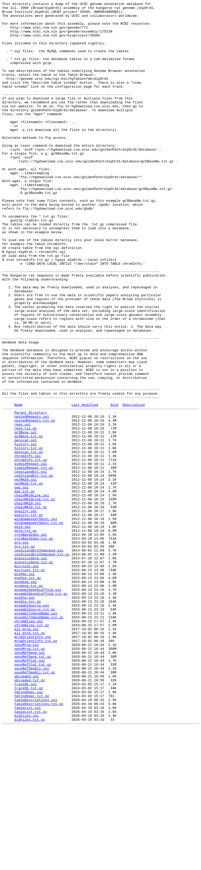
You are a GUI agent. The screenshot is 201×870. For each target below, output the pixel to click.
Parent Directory (30, 493)
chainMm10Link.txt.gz (34, 597)
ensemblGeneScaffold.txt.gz (41, 710)
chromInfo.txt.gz (30, 550)
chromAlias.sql (28, 743)
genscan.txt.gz (28, 540)
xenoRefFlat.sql (29, 791)
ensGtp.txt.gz (27, 720)
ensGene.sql (25, 696)
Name (18, 484)
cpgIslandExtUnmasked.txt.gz (42, 663)
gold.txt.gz (25, 635)
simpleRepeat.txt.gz (33, 559)
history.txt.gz (28, 536)
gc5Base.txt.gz (28, 521)
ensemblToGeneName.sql (35, 734)
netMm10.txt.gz (28, 578)
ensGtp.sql (24, 715)
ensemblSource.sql (31, 725)
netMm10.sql (25, 573)
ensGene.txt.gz (28, 701)
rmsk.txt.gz (25, 512)
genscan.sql (25, 526)
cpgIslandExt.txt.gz (33, 569)
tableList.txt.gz (30, 852)
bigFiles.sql (26, 857)
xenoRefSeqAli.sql (31, 800)
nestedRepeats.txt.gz (34, 503)
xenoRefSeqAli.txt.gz (34, 805)
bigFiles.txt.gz (29, 862)
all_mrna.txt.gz (29, 758)
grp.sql (21, 649)
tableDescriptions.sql (35, 838)
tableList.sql (27, 847)
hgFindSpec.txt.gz (31, 833)
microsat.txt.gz (29, 682)
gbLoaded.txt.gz (29, 814)
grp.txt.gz (24, 654)
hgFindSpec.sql (28, 828)
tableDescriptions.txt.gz (38, 843)
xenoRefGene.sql (29, 781)
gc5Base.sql (25, 517)
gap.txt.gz (24, 588)
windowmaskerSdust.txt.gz (38, 625)
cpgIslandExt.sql (30, 564)
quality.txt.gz (28, 616)
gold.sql (22, 630)
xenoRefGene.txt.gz (32, 786)
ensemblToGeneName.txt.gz (38, 739)
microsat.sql (26, 677)
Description (133, 484)
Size (114, 484)
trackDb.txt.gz (28, 824)
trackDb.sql (25, 819)
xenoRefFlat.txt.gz (32, 795)
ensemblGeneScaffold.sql (37, 706)
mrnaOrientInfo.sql (32, 762)
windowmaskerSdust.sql (35, 621)
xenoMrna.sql (26, 772)
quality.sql (25, 611)
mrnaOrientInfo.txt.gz (35, 767)
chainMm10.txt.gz (30, 606)
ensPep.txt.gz (27, 691)
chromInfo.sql (27, 545)
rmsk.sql (22, 507)
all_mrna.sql (26, 753)
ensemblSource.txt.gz (34, 729)
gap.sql (21, 583)
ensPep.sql (24, 687)
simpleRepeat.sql (30, 555)
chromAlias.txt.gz (31, 748)
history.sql (25, 531)
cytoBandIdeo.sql (30, 640)
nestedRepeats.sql (31, 498)
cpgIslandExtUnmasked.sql (38, 658)
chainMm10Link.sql (31, 592)
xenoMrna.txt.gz (29, 776)
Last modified (84, 484)
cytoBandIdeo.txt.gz (33, 644)
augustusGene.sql (30, 668)
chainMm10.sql (27, 602)
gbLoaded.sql (26, 810)
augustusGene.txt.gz (33, 673)
